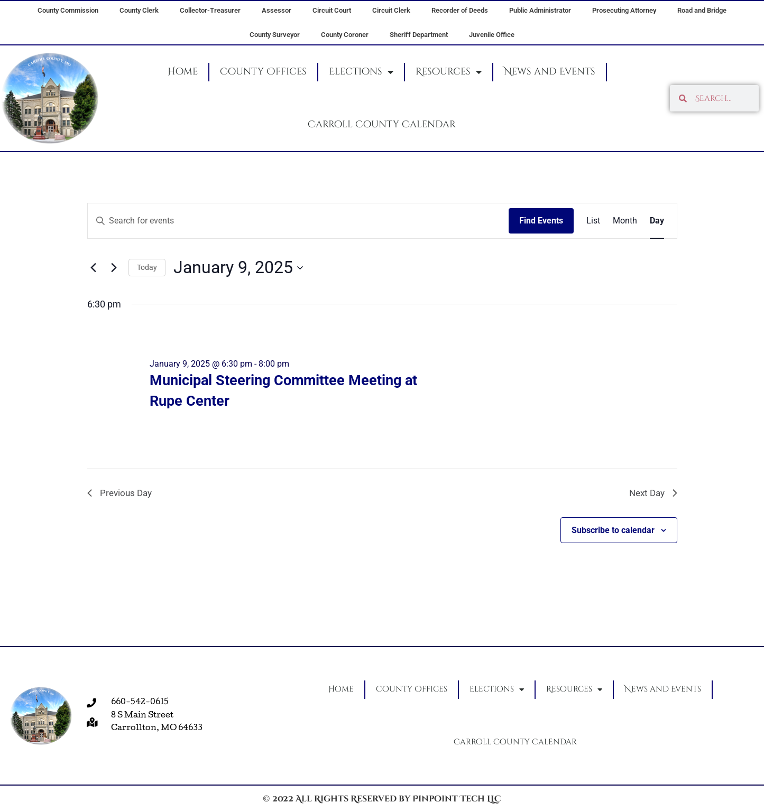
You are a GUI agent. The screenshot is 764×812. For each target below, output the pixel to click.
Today (147, 267)
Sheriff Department (419, 35)
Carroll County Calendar (382, 124)
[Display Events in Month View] (625, 220)
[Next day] (114, 268)
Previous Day (121, 493)
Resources (449, 72)
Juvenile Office (491, 35)
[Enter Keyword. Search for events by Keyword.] (298, 220)
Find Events (541, 221)
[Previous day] (93, 268)
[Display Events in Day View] (657, 220)
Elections (361, 72)
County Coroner (345, 35)
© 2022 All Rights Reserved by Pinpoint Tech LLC (382, 799)
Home (183, 71)
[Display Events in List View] (593, 220)
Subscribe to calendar (613, 531)
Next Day (651, 493)
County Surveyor (275, 35)
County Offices (263, 71)
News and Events (549, 71)
